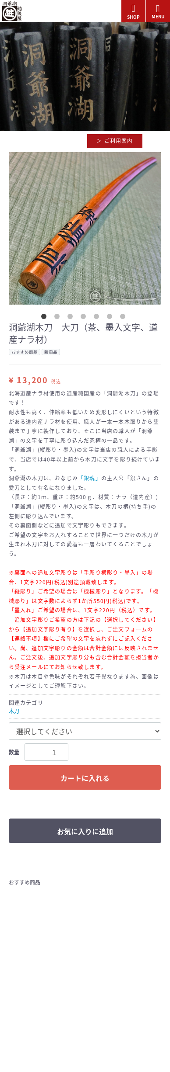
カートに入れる (85, 778)
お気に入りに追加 (85, 831)
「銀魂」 (89, 478)
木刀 (14, 711)
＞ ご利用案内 (114, 141)
